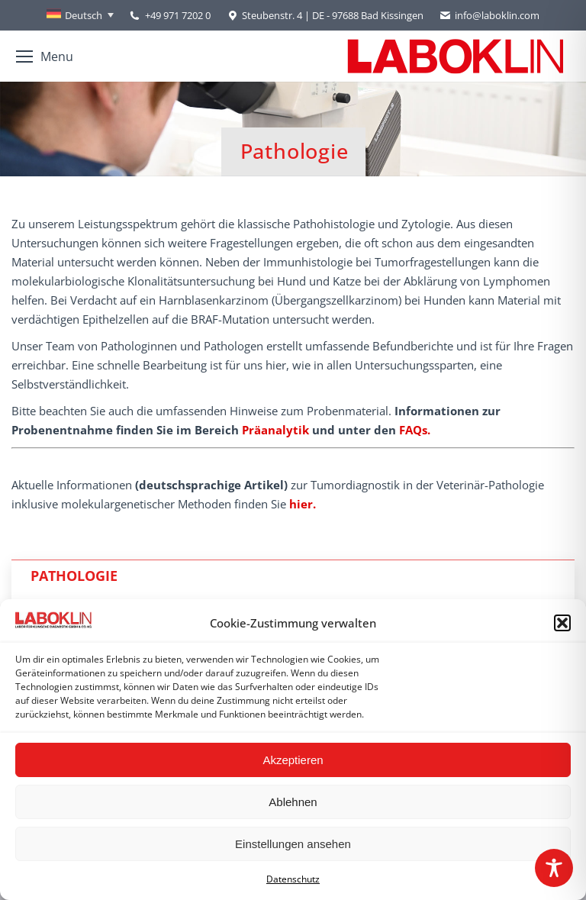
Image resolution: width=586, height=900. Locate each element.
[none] (80, 15)
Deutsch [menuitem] (83, 15)
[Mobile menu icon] (44, 56)
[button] (562, 623)
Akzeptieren (292, 759)
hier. (302, 503)
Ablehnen (293, 801)
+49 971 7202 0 (178, 15)
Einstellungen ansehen (293, 843)
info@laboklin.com (489, 15)
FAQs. (414, 429)
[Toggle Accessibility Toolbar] (554, 868)
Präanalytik (275, 429)
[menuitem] (80, 15)
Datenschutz (293, 879)
